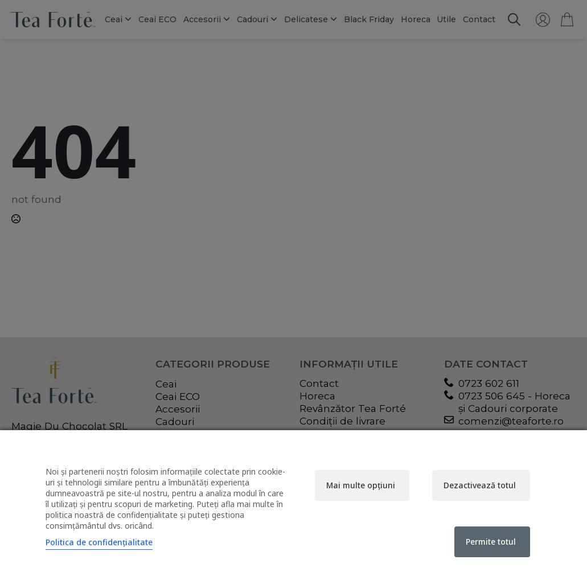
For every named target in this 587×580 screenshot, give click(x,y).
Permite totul (491, 541)
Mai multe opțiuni (360, 485)
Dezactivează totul (480, 485)
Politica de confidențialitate (99, 542)
